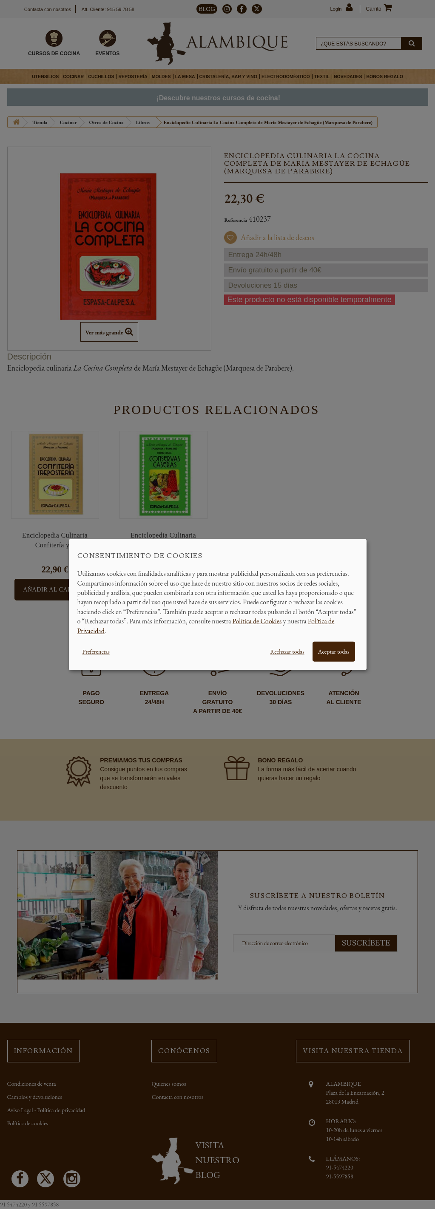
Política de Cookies (257, 621)
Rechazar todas (287, 651)
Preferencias (96, 651)
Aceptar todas (334, 651)
